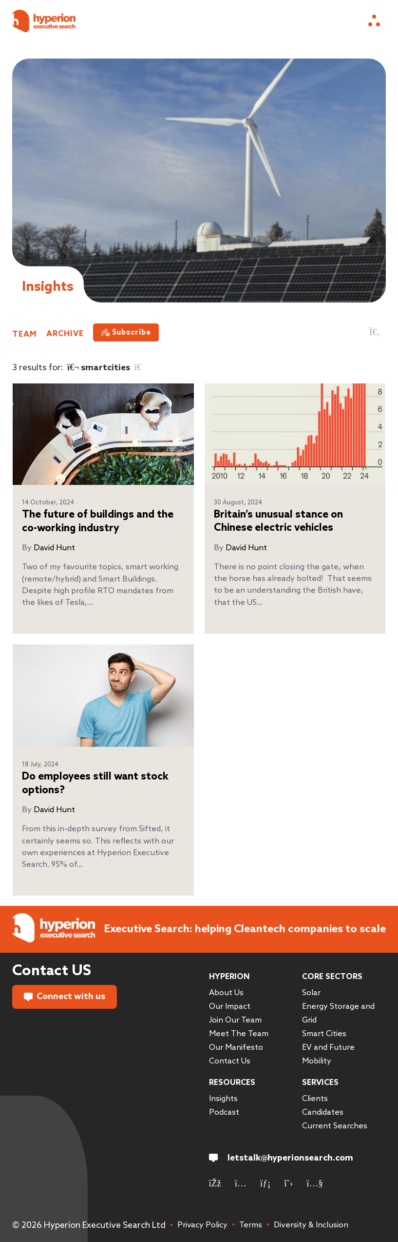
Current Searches (334, 1126)
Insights (223, 1098)
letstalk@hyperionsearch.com (281, 1158)
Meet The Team (238, 1034)
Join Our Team (235, 1020)
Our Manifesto (236, 1047)
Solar (311, 993)
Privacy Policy (202, 1225)
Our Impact (229, 1006)
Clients (315, 1098)
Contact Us (229, 1061)
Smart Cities (324, 1034)
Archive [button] (65, 334)
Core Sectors (332, 977)
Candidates (322, 1112)
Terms (250, 1225)
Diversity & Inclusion (311, 1225)
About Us (226, 993)
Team (24, 334)
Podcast (224, 1112)
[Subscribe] (126, 332)
